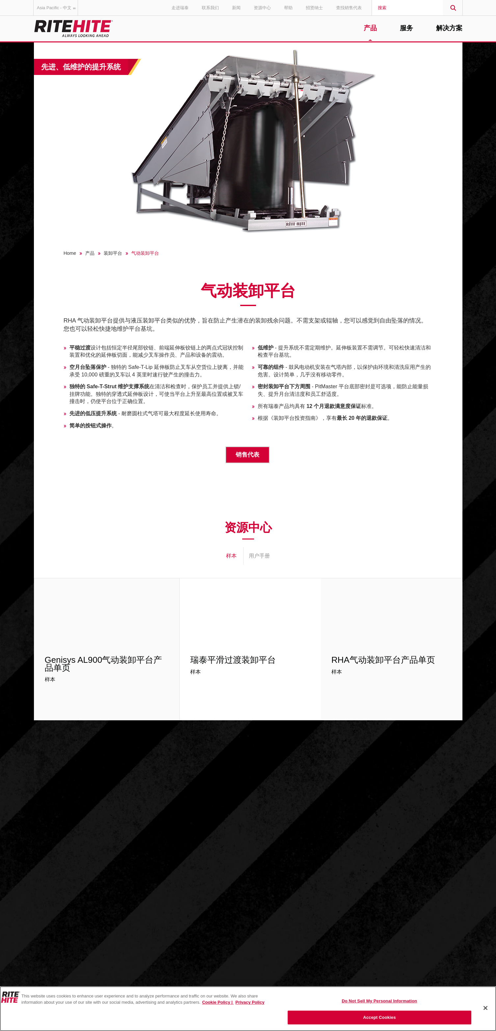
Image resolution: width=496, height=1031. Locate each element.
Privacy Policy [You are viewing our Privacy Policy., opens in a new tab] (249, 1002)
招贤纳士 (314, 7)
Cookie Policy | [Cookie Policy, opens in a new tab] (218, 1002)
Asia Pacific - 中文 (57, 7)
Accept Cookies (379, 1017)
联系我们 (210, 7)
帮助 (288, 7)
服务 (406, 28)
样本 (231, 556)
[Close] (485, 1008)
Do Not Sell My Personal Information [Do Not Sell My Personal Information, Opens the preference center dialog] (379, 1000)
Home (70, 253)
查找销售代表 (349, 7)
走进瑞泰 (180, 7)
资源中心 (262, 7)
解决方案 (449, 28)
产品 (370, 28)
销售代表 (247, 454)
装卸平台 (113, 253)
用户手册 (259, 556)
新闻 (236, 7)
